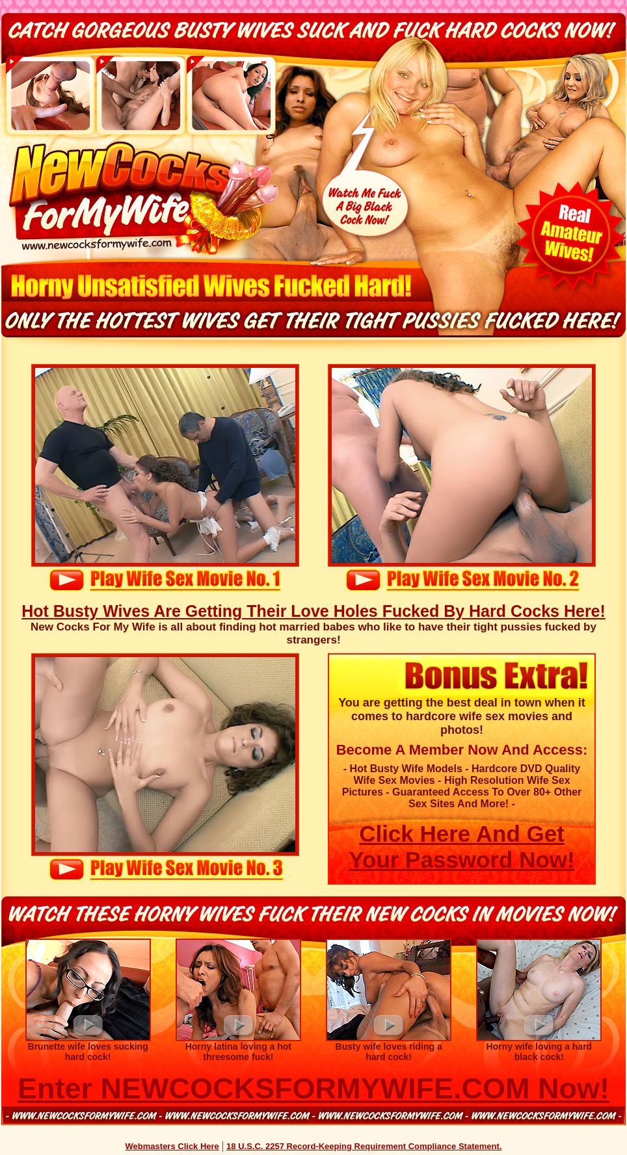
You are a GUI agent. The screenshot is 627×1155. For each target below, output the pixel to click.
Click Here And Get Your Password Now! (461, 846)
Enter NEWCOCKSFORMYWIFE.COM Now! (313, 1088)
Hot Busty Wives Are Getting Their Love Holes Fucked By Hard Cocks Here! (313, 611)
